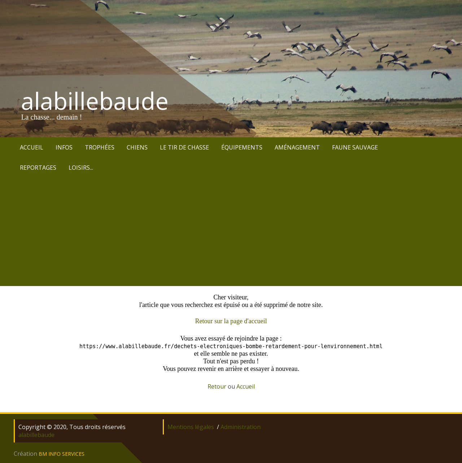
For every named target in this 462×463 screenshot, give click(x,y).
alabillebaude (95, 101)
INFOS (64, 147)
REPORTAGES (38, 168)
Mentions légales (190, 427)
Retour (217, 386)
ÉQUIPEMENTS (241, 147)
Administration (241, 427)
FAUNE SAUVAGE (355, 147)
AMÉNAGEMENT (297, 147)
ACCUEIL (31, 147)
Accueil (245, 386)
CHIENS (137, 147)
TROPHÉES (99, 147)
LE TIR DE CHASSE (184, 147)
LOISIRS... (81, 168)
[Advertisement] (231, 231)
